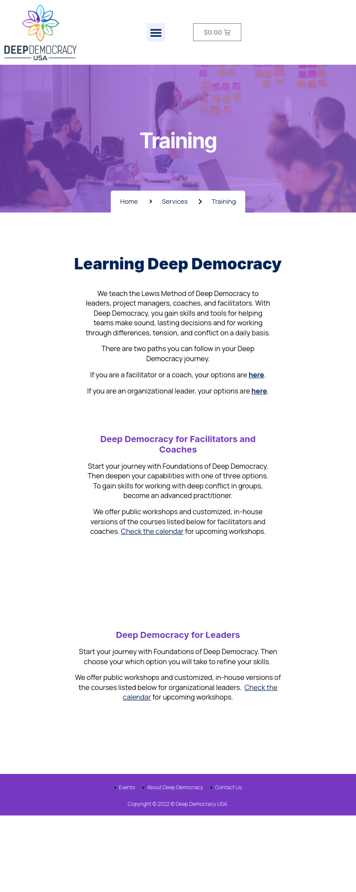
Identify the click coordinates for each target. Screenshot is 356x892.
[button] (156, 32)
